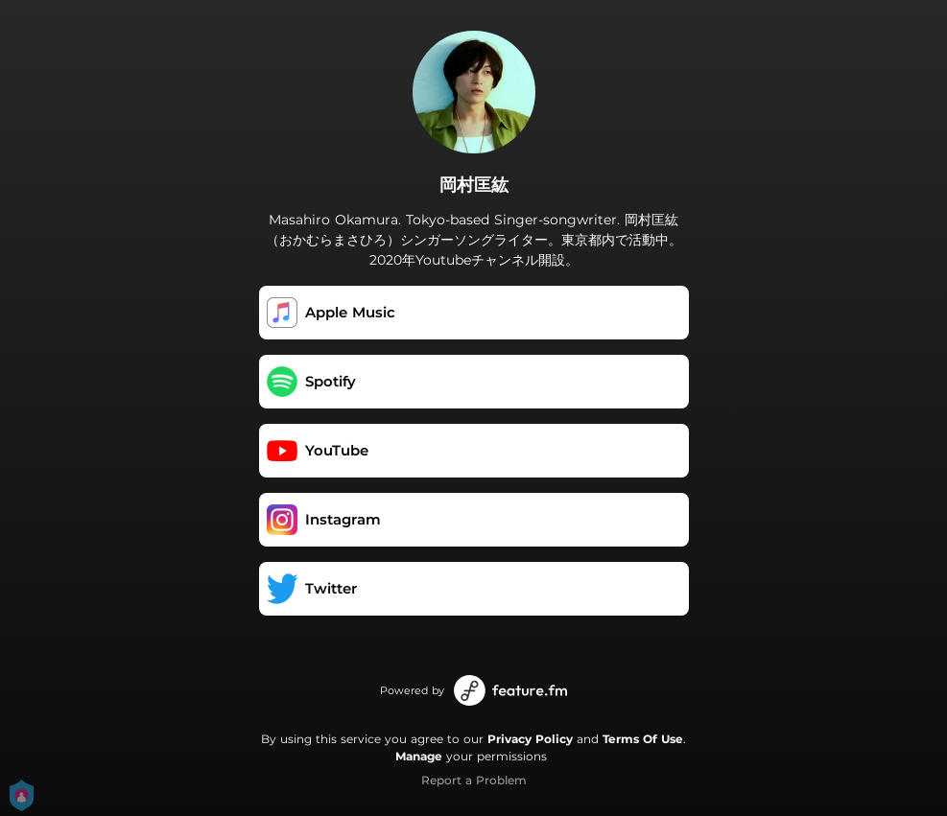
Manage (418, 756)
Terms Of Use (643, 739)
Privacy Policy (530, 739)
